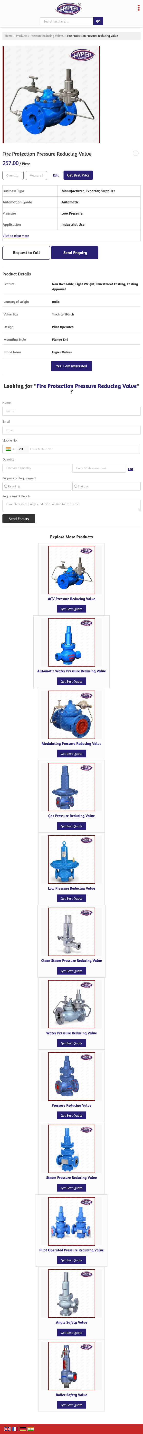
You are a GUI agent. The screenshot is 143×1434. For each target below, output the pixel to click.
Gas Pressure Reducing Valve (71, 816)
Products (21, 36)
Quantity (8, 459)
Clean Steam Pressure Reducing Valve (71, 960)
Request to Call (26, 252)
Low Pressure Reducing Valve (71, 888)
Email (6, 421)
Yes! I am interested (71, 366)
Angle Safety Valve (71, 1322)
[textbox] (36, 175)
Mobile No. (10, 440)
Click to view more (16, 236)
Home (8, 36)
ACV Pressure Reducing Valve (71, 598)
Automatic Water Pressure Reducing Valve (71, 671)
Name (6, 403)
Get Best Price (78, 175)
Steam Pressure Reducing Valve (71, 1177)
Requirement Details (16, 496)
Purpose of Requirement (19, 478)
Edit (56, 175)
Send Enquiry (75, 252)
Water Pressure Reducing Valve (71, 1033)
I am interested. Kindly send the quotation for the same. (71, 505)
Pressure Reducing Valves (47, 36)
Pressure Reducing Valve (71, 1105)
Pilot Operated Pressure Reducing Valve (71, 1250)
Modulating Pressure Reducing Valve (71, 743)
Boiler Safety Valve (71, 1395)
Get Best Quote (71, 609)
